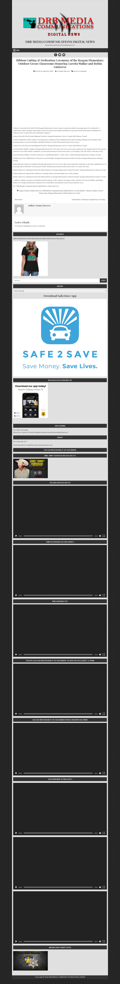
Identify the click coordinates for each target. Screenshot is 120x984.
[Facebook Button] (55, 54)
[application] (60, 512)
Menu (18, 50)
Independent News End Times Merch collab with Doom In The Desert (39, 238)
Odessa (88, 191)
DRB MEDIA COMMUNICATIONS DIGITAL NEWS (60, 42)
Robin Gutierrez (69, 193)
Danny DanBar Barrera (33, 191)
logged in (27, 226)
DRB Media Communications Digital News (57, 191)
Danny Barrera (64, 71)
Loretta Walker (79, 191)
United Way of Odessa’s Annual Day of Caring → (89, 199)
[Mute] (100, 536)
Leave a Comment (80, 71)
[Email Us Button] (63, 54)
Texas (78, 193)
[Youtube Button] (59, 54)
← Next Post (17, 199)
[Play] (16, 536)
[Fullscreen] (104, 536)
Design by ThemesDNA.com (60, 980)
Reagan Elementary (55, 193)
